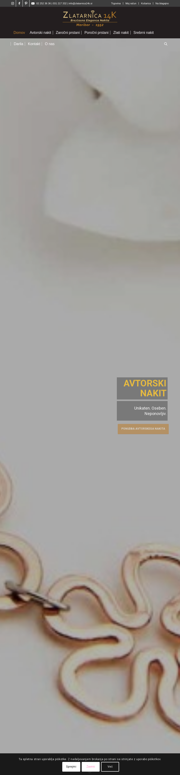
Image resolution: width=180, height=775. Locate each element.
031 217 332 (60, 3)
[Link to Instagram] (12, 3)
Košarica (146, 3)
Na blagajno (162, 3)
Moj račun (130, 3)
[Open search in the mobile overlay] (165, 44)
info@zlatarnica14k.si (80, 3)
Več (110, 766)
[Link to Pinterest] (26, 3)
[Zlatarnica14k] (89, 17)
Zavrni (90, 766)
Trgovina (116, 3)
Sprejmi (71, 766)
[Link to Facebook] (19, 3)
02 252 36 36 (43, 3)
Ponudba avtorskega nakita (143, 428)
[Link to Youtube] (33, 3)
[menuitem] (116, 3)
